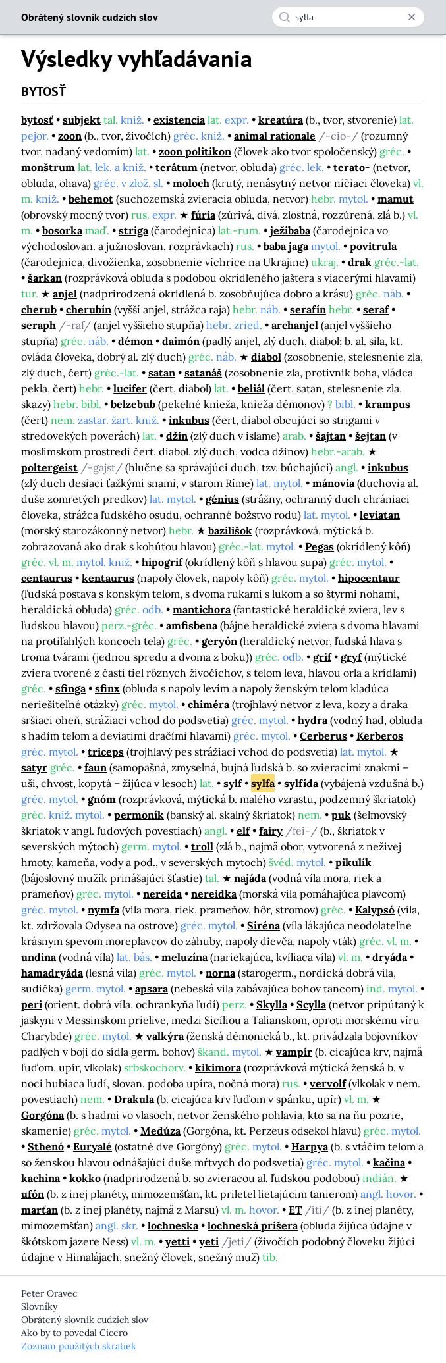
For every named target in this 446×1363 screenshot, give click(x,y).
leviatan (380, 514)
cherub (39, 309)
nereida (162, 893)
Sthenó (46, 1146)
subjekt (82, 119)
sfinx (107, 688)
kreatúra (280, 119)
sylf (232, 783)
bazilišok (230, 530)
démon (135, 340)
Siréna (263, 925)
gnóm (102, 799)
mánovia (333, 483)
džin (177, 435)
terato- (351, 167)
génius (222, 498)
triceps (106, 751)
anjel (65, 293)
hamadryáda (52, 972)
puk (341, 814)
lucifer (130, 388)
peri (31, 1004)
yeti (209, 1241)
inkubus (189, 419)
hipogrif (162, 562)
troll (202, 846)
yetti (177, 1241)
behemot (91, 198)
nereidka (214, 893)
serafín (308, 309)
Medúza (160, 1130)
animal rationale (275, 135)
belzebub (133, 404)
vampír (294, 1051)
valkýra (165, 1035)
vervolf (328, 1083)
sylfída (301, 783)
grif (322, 656)
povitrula (373, 246)
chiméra (208, 704)
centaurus (46, 577)
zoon (70, 135)
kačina (389, 1162)
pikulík (353, 862)
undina (38, 957)
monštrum (48, 167)
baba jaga (286, 246)
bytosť (37, 119)
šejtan (370, 435)
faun (95, 767)
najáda (250, 878)
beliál (251, 388)
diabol (266, 356)
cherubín (88, 309)
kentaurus (108, 577)
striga (133, 230)
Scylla (311, 1004)
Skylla (271, 1004)
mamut (395, 198)
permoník (139, 814)
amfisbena (191, 625)
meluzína (184, 957)
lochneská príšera (253, 1225)
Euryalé (92, 1146)
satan (161, 372)
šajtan (331, 435)
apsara (151, 988)
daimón (181, 340)
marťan (39, 1209)
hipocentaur (369, 577)
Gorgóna (42, 1114)
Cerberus (323, 735)
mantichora (202, 609)
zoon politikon (195, 151)
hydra (312, 720)
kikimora (218, 1067)
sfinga (70, 688)
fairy (271, 830)
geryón (219, 641)
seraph (38, 325)
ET (295, 1209)
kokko (85, 1178)
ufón (32, 1193)
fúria (203, 214)
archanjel (294, 325)
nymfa (103, 909)
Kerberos (379, 735)
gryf (351, 656)
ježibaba (290, 230)
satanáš (203, 372)
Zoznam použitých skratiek (78, 1346)
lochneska (173, 1225)
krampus (387, 404)
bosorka (62, 230)
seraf (376, 309)
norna (220, 972)
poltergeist (49, 467)
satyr (34, 767)
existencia (179, 119)
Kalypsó (375, 909)
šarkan (45, 277)
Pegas (319, 546)
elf (243, 830)
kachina (40, 1178)
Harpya (309, 1146)
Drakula (134, 1099)
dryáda (389, 957)
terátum (176, 167)
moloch (191, 183)
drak (360, 262)
